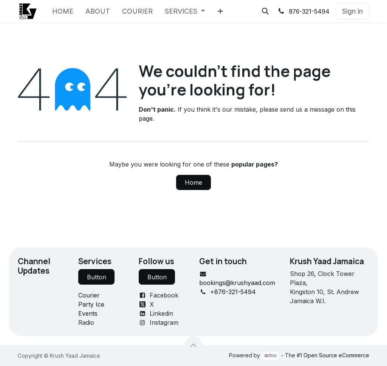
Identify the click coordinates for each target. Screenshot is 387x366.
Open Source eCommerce (336, 355)
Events (88, 313)
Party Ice (91, 304)
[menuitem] (62, 11)
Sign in (352, 11)
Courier (89, 295)
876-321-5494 (309, 11)
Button (96, 277)
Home (193, 182)
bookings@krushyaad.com (237, 283)
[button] (265, 11)
